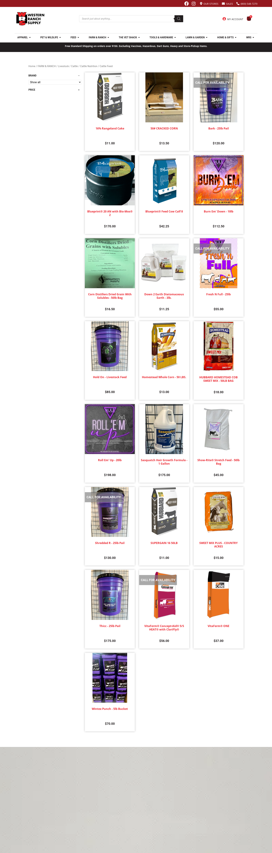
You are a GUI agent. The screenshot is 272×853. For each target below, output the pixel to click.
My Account (235, 19)
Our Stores (210, 3)
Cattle (74, 66)
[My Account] (224, 19)
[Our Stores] (201, 3)
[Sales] (223, 3)
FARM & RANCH (47, 66)
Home (31, 66)
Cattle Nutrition (88, 66)
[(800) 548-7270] (237, 3)
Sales (229, 3)
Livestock (63, 66)
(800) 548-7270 (249, 3)
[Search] (179, 18)
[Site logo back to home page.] (30, 18)
